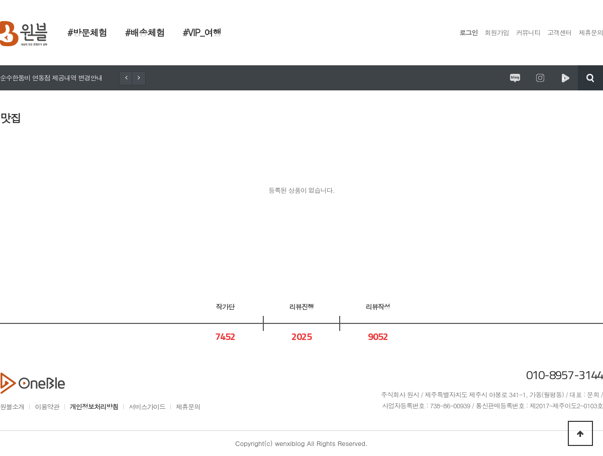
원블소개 (12, 406)
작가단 (225, 306)
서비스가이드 (147, 406)
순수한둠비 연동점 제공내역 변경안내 (51, 77)
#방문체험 (87, 32)
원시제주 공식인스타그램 (540, 77)
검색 (590, 77)
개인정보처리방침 (94, 406)
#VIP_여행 (201, 32)
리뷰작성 (378, 306)
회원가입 (497, 32)
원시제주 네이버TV (565, 77)
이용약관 (47, 406)
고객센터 (559, 32)
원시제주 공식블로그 (515, 77)
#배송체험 (145, 32)
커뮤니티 (528, 32)
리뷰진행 (301, 306)
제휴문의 (591, 32)
